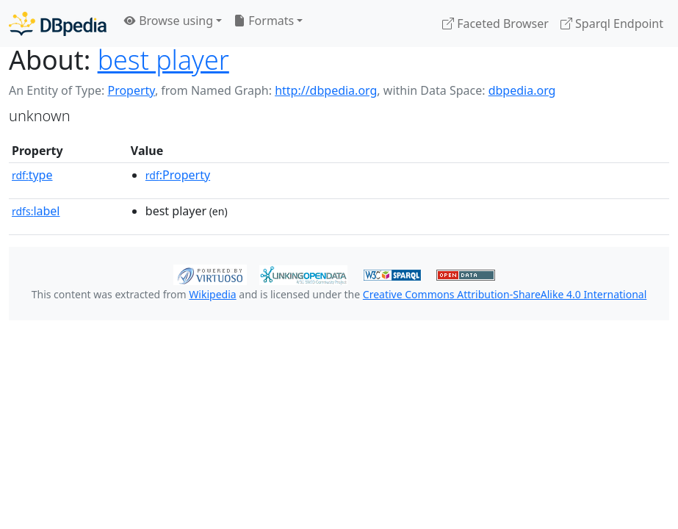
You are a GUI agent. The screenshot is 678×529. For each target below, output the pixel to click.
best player (163, 60)
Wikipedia (212, 294)
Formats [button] (264, 20)
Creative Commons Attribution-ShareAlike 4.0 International (504, 294)
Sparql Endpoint (611, 23)
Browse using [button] (168, 20)
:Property (177, 175)
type (32, 175)
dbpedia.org (522, 90)
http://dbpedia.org (326, 90)
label (36, 211)
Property (130, 90)
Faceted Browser (495, 23)
